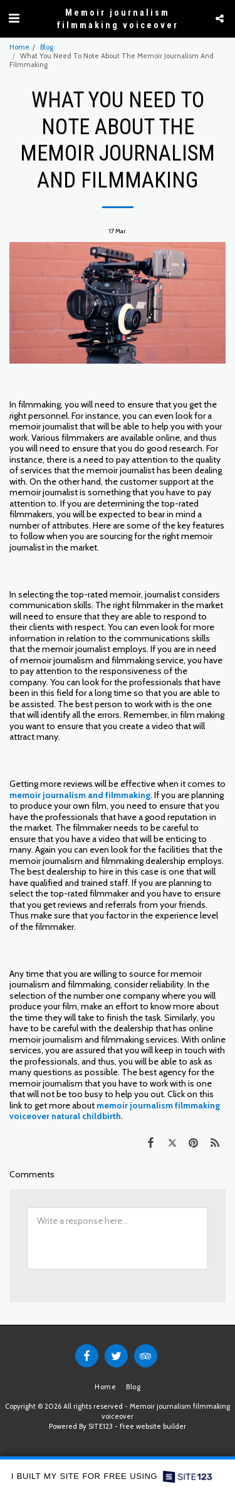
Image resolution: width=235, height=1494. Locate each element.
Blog (46, 47)
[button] (13, 18)
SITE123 (100, 1426)
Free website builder (153, 1426)
